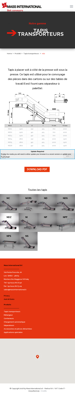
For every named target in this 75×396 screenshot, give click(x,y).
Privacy (7, 296)
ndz (43, 54)
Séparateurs (9, 325)
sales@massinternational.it (15, 290)
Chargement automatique (14, 322)
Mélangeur (8, 315)
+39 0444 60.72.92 (14, 283)
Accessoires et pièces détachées (18, 329)
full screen (72, 156)
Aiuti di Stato (9, 299)
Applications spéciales (13, 332)
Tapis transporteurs (12, 311)
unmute (65, 156)
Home (9, 54)
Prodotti (18, 54)
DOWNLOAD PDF (37, 169)
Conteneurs (9, 318)
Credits (44, 391)
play (3, 156)
